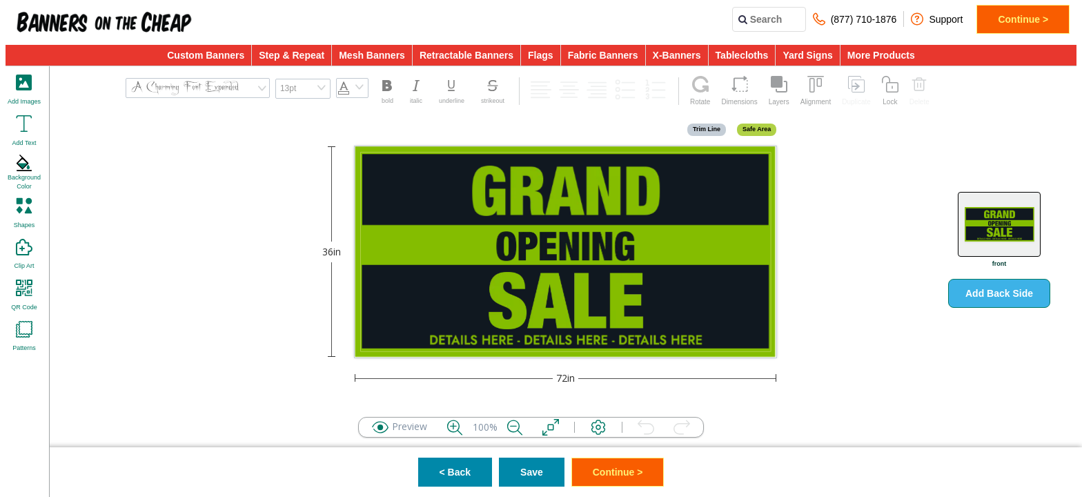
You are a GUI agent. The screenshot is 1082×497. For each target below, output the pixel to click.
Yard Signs (807, 55)
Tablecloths (742, 55)
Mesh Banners (372, 55)
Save (531, 472)
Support (937, 19)
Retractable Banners (466, 55)
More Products (881, 55)
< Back (455, 472)
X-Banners (677, 55)
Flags (540, 55)
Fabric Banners (603, 55)
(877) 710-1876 (855, 19)
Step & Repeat (291, 55)
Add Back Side (999, 293)
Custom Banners (205, 55)
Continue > (1023, 19)
